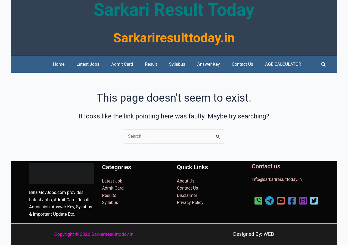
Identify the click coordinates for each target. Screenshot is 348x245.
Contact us (266, 166)
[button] (323, 64)
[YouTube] (280, 200)
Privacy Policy (190, 202)
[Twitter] (314, 200)
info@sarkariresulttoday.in (277, 179)
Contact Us (187, 188)
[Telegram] (269, 200)
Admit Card (113, 188)
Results (109, 195)
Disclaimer (187, 195)
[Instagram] (303, 200)
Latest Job (112, 181)
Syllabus (110, 202)
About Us (186, 181)
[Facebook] (291, 200)
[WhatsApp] (258, 200)
